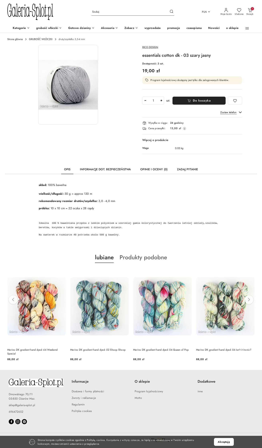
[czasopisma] (194, 28)
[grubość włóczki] (49, 28)
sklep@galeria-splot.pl (22, 405)
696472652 (16, 412)
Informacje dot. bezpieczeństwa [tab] (105, 169)
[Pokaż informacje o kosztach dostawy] (184, 128)
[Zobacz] (131, 28)
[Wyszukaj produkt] (133, 12)
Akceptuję (224, 442)
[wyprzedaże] (152, 28)
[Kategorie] (21, 28)
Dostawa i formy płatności (88, 391)
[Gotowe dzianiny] (81, 28)
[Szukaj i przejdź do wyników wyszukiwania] (171, 12)
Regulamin (78, 405)
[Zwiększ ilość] (161, 100)
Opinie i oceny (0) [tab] (154, 169)
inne (200, 391)
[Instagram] (17, 421)
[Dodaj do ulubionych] (235, 101)
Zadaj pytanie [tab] (187, 169)
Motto (138, 398)
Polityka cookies (82, 411)
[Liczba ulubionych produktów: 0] (239, 12)
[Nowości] (214, 28)
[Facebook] (11, 421)
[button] (247, 28)
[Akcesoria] (109, 28)
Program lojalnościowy (149, 391)
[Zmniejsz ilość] (145, 100)
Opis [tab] (67, 169)
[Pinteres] (24, 421)
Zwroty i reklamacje (84, 398)
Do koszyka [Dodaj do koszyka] (199, 101)
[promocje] (173, 28)
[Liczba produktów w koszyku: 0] (250, 12)
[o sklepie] (232, 28)
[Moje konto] (226, 12)
